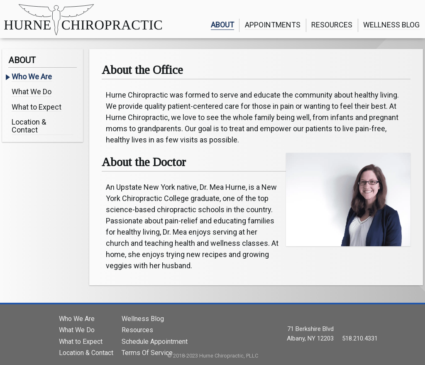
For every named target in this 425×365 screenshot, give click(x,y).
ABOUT (222, 24)
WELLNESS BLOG (391, 24)
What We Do (31, 91)
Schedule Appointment (155, 341)
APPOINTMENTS (272, 24)
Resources (137, 330)
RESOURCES (331, 24)
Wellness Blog (143, 319)
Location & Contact (29, 126)
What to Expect (36, 107)
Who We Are (32, 76)
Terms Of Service (147, 353)
